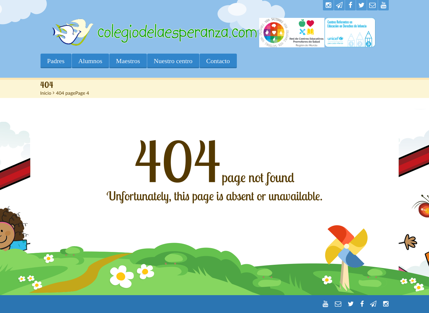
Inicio (45, 93)
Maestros (128, 61)
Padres (56, 61)
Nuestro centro (173, 61)
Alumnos (90, 61)
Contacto (218, 61)
